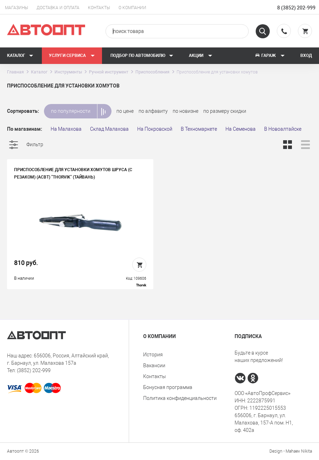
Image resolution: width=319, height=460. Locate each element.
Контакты (99, 7)
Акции (200, 55)
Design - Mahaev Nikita (290, 451)
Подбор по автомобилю (141, 55)
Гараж (270, 55)
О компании (132, 7)
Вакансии (154, 365)
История (153, 354)
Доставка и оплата (58, 7)
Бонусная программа (167, 387)
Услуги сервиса (72, 55)
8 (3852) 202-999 (296, 8)
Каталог (20, 55)
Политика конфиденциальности (180, 398)
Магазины (16, 7)
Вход (306, 55)
